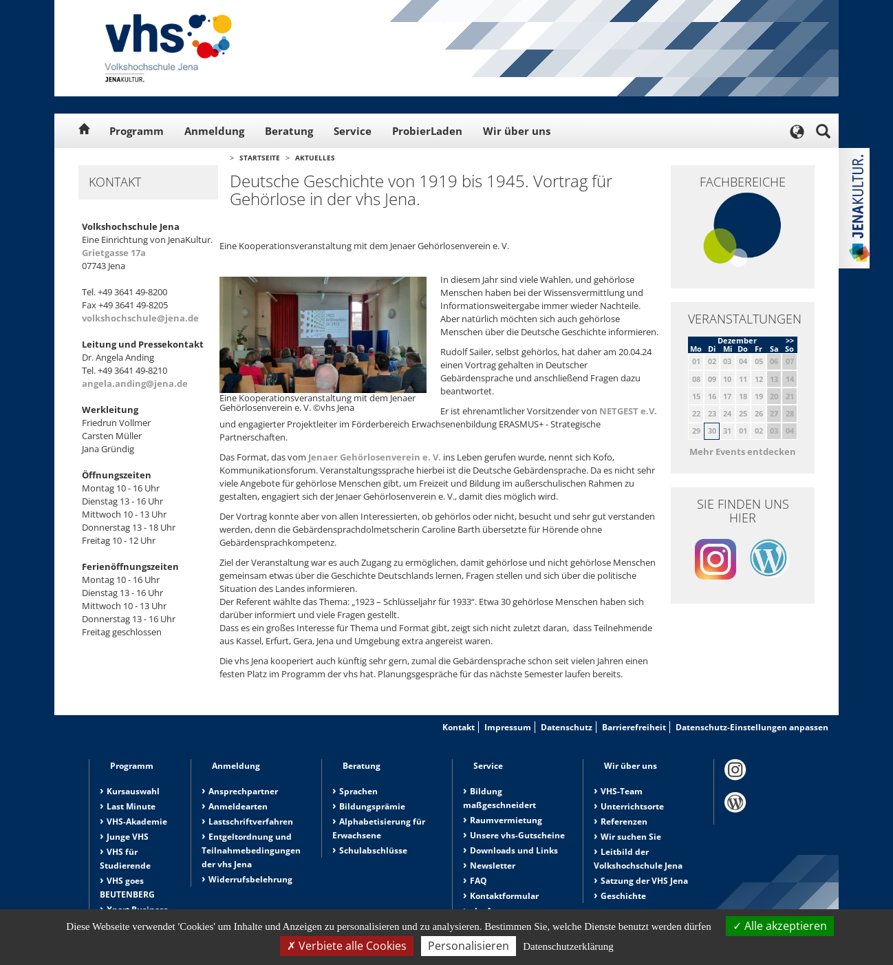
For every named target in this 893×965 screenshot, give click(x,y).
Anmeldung (214, 131)
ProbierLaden (427, 131)
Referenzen (624, 821)
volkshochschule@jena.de (140, 318)
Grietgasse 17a (114, 252)
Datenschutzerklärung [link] (568, 946)
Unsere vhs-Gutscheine (517, 835)
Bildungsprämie (372, 806)
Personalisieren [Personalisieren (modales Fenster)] (468, 945)
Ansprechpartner (243, 791)
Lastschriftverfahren (250, 821)
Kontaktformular (504, 896)
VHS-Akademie (137, 821)
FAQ (478, 881)
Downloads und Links (514, 850)
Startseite (259, 157)
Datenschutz (566, 727)
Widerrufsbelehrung (250, 879)
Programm (136, 131)
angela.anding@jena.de (135, 383)
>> (790, 340)
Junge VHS (128, 836)
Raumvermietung (506, 820)
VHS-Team (622, 791)
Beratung (289, 131)
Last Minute (131, 806)
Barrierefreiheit (634, 727)
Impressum (507, 727)
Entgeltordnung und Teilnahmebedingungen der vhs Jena (251, 850)
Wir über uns (516, 131)
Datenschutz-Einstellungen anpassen (752, 727)
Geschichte (623, 896)
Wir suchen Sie (631, 836)
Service (353, 131)
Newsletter (492, 865)
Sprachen (358, 791)
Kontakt (458, 727)
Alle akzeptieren (780, 925)
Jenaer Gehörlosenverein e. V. (374, 457)
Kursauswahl (133, 791)
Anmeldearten (238, 806)
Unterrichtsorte (632, 806)
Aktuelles (315, 157)
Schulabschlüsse (373, 850)
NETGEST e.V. (628, 411)
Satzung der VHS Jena (644, 881)
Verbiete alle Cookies (347, 945)
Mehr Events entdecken (742, 451)
